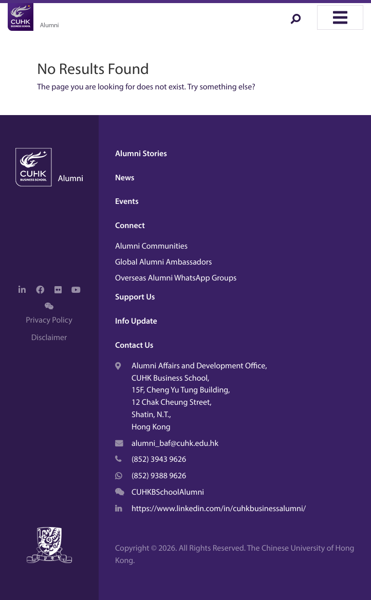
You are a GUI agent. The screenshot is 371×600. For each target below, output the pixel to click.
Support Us (135, 297)
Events (127, 201)
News (125, 178)
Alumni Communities (151, 246)
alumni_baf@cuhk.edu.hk (175, 443)
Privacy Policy (49, 320)
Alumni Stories (141, 153)
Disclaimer (49, 337)
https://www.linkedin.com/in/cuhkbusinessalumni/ (219, 508)
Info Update (136, 321)
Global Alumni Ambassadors (163, 262)
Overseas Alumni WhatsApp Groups (175, 278)
